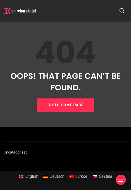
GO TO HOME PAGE (65, 105)
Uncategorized (16, 152)
